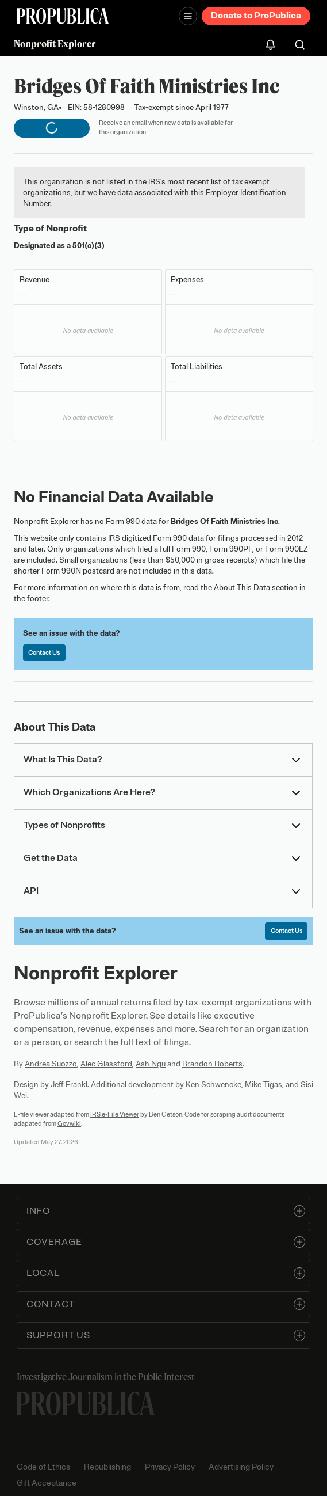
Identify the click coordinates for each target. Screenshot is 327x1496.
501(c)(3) (88, 245)
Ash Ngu (151, 1064)
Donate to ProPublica (256, 15)
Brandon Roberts (212, 1064)
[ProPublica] (63, 16)
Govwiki (69, 1123)
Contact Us (44, 652)
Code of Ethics (43, 1467)
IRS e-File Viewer (114, 1114)
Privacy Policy (170, 1467)
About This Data (242, 588)
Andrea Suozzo (51, 1064)
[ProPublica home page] (86, 1403)
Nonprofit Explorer (55, 44)
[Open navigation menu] (188, 16)
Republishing (107, 1467)
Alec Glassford (106, 1064)
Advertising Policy (241, 1467)
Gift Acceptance (46, 1483)
